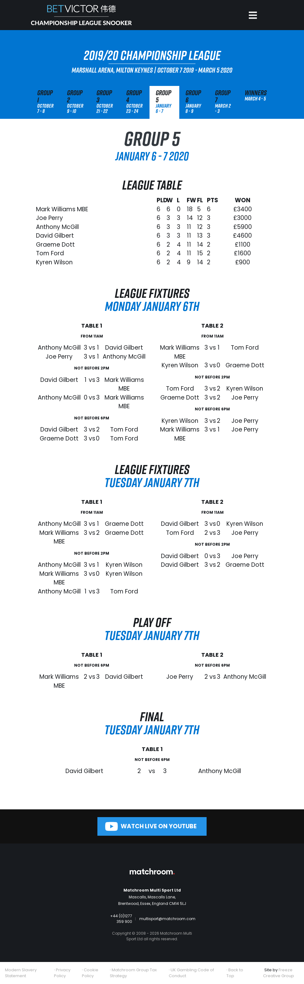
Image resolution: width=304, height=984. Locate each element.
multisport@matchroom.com (167, 918)
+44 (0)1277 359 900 (121, 918)
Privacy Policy (62, 973)
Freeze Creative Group (278, 973)
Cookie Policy (90, 973)
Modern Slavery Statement (21, 973)
